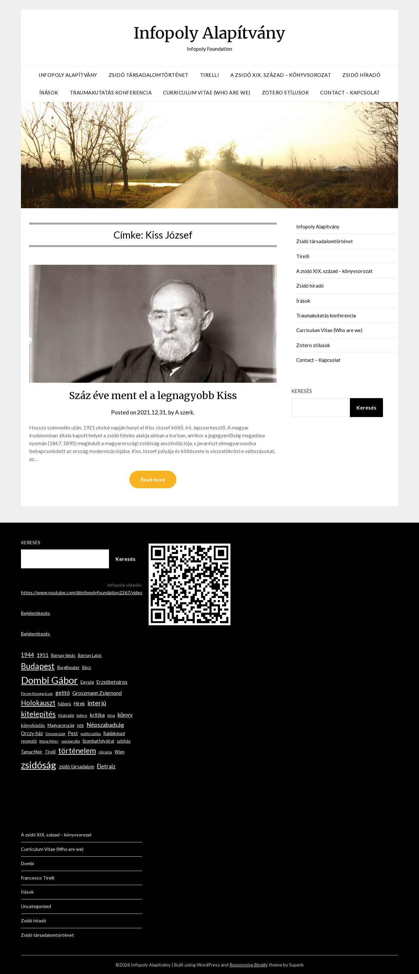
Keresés (301, 391)
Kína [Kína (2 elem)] (111, 715)
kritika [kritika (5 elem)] (97, 715)
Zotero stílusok (285, 92)
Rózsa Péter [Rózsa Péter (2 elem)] (49, 741)
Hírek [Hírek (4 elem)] (79, 703)
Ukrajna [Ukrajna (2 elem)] (105, 752)
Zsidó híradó (361, 75)
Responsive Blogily (248, 964)
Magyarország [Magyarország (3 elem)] (60, 725)
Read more (153, 479)
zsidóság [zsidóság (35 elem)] (38, 764)
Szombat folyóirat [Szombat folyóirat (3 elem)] (98, 741)
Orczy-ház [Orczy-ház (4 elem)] (32, 733)
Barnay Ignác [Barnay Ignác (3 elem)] (63, 655)
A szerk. (185, 412)
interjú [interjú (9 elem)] (96, 703)
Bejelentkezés (35, 613)
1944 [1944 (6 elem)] (27, 654)
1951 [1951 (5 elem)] (42, 655)
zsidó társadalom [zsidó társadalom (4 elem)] (76, 766)
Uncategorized (36, 906)
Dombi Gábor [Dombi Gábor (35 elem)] (49, 680)
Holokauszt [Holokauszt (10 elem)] (38, 703)
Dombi (27, 863)
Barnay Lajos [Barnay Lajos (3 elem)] (89, 655)
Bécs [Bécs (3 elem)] (86, 667)
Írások (48, 92)
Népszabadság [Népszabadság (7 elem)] (105, 724)
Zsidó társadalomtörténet (149, 75)
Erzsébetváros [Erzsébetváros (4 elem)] (112, 682)
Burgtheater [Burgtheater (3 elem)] (68, 667)
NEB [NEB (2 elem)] (80, 725)
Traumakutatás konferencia (111, 92)
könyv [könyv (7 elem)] (125, 714)
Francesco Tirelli (37, 878)
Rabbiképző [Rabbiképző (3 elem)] (114, 733)
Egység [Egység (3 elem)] (87, 682)
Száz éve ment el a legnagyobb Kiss (153, 395)
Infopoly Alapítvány (209, 33)
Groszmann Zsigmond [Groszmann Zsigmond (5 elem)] (97, 693)
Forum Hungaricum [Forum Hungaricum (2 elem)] (37, 693)
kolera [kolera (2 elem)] (82, 715)
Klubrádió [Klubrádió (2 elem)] (66, 715)
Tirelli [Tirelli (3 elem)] (50, 751)
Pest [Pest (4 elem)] (73, 733)
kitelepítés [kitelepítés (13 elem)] (38, 714)
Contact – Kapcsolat (350, 92)
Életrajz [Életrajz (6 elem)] (106, 766)
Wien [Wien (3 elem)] (119, 751)
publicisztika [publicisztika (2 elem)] (91, 733)
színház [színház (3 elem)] (124, 741)
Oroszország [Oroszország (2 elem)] (55, 733)
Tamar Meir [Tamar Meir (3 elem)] (31, 751)
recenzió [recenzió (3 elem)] (29, 741)
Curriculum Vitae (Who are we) (206, 92)
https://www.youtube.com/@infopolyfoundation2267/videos (83, 592)
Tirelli (209, 75)
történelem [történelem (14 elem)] (77, 750)
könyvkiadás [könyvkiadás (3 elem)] (33, 725)
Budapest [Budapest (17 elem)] (38, 666)
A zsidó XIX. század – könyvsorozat (280, 75)
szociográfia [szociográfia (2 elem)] (70, 741)
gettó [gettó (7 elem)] (62, 692)
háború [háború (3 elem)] (64, 703)
